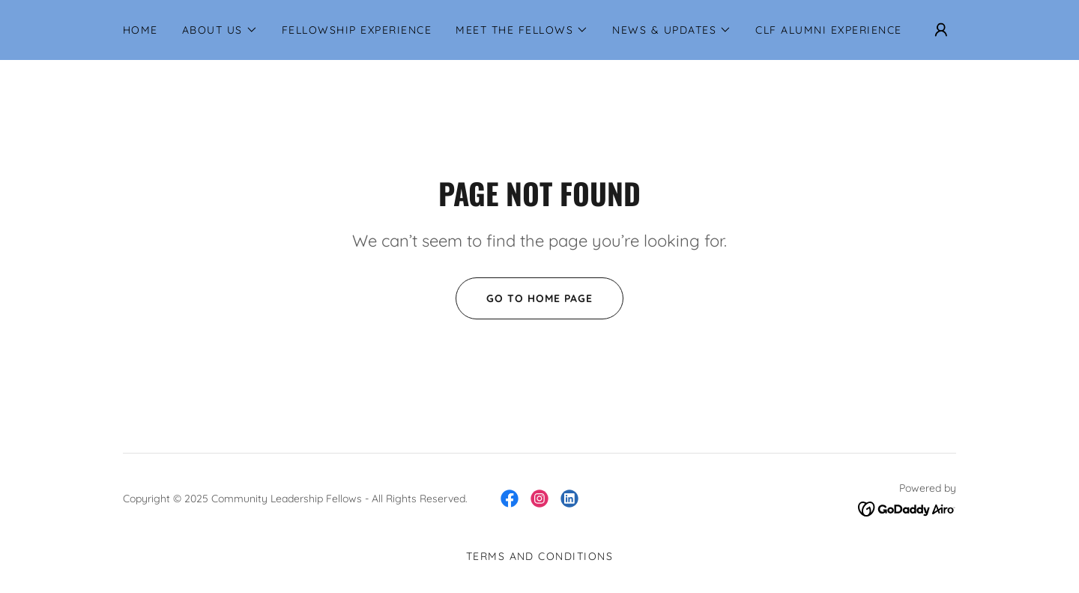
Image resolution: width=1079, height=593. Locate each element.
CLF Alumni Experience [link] (828, 30)
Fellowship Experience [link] (357, 30)
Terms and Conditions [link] (540, 556)
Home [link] (140, 30)
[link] (510, 499)
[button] (220, 30)
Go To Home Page (524, 298)
